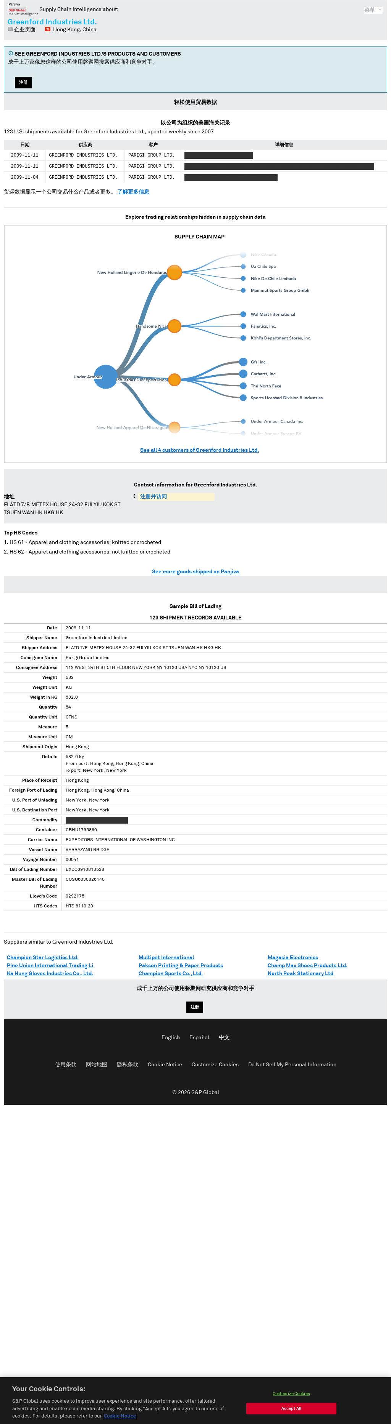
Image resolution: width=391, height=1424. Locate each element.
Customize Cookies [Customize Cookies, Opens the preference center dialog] (291, 1396)
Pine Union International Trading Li (50, 965)
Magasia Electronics (293, 957)
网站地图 (96, 1064)
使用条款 (65, 1064)
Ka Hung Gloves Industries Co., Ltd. (50, 973)
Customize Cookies (215, 1064)
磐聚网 (23, 9)
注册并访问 (153, 496)
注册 (23, 82)
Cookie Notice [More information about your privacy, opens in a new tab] (120, 1418)
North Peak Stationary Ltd (300, 973)
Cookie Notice (165, 1064)
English (171, 1037)
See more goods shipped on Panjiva (195, 571)
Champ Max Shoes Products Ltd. (307, 965)
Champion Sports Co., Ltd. (171, 973)
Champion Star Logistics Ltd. (43, 957)
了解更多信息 (133, 192)
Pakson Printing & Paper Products (181, 965)
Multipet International (166, 957)
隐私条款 (127, 1064)
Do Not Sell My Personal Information (292, 1064)
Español (199, 1037)
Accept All (291, 1410)
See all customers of (199, 450)
